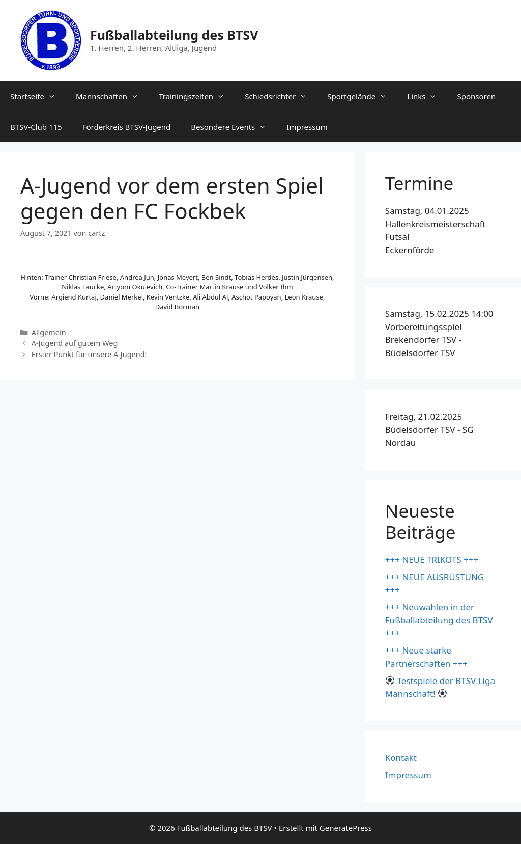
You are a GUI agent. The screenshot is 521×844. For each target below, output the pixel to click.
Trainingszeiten (197, 96)
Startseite (38, 96)
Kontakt (401, 758)
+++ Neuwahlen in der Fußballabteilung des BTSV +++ (439, 620)
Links (427, 96)
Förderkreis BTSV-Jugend (126, 127)
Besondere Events (233, 127)
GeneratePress (346, 828)
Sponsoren (476, 96)
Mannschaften (112, 96)
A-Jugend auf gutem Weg (75, 343)
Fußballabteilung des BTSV (174, 34)
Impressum (306, 127)
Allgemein (49, 332)
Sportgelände (362, 96)
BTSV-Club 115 (36, 127)
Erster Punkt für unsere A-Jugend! (89, 354)
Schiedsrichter (281, 96)
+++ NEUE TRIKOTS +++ (431, 559)
